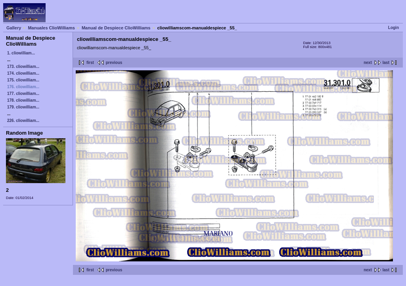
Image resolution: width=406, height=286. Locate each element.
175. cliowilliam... (23, 80)
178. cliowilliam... (23, 100)
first (90, 62)
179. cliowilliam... (23, 107)
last (386, 62)
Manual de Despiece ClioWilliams (116, 27)
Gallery (13, 27)
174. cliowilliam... (23, 73)
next (368, 62)
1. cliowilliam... (21, 53)
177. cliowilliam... (23, 93)
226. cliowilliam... (23, 120)
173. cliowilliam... (23, 66)
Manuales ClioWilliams (51, 27)
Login (393, 27)
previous (114, 62)
